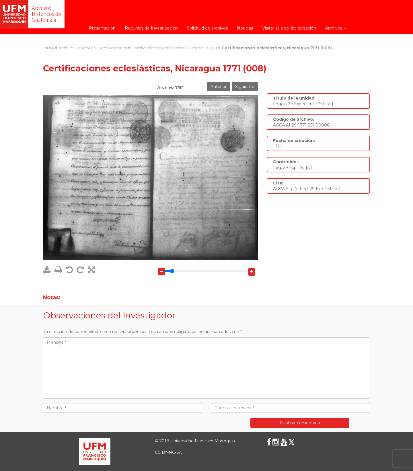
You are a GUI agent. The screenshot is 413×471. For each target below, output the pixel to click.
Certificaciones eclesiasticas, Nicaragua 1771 (174, 47)
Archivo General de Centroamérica (93, 47)
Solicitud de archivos (207, 28)
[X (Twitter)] (291, 442)
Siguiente (244, 86)
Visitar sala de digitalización (289, 28)
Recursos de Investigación (151, 28)
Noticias (245, 28)
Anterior (219, 86)
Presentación (102, 28)
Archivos (335, 28)
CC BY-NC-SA (168, 452)
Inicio (48, 47)
